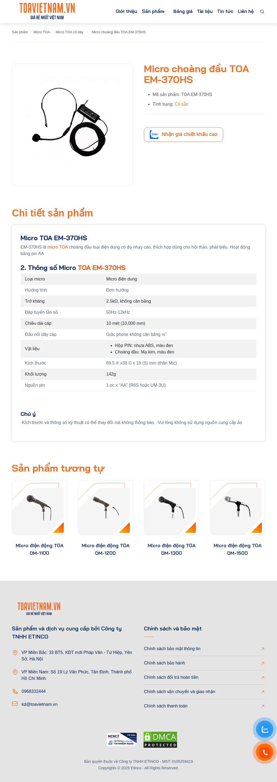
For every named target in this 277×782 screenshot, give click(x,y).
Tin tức (222, 11)
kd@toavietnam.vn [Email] (40, 704)
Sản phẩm (141, 11)
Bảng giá (175, 11)
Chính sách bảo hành (164, 663)
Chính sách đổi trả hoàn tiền (171, 677)
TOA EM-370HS (102, 267)
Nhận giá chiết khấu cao (183, 134)
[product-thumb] (39, 507)
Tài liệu (199, 11)
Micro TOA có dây (70, 32)
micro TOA (58, 247)
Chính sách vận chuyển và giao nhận (179, 691)
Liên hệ (245, 11)
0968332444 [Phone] (34, 691)
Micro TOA (41, 32)
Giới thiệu (112, 11)
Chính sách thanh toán (165, 706)
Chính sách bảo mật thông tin (172, 648)
